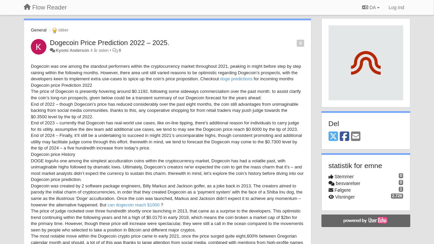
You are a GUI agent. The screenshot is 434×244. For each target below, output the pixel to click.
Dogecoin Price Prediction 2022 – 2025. (109, 42)
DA (371, 7)
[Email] (355, 137)
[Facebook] (344, 137)
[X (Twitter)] (333, 137)
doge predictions (236, 78)
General (38, 30)
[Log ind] (396, 7)
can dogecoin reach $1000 (133, 204)
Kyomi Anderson (72, 50)
